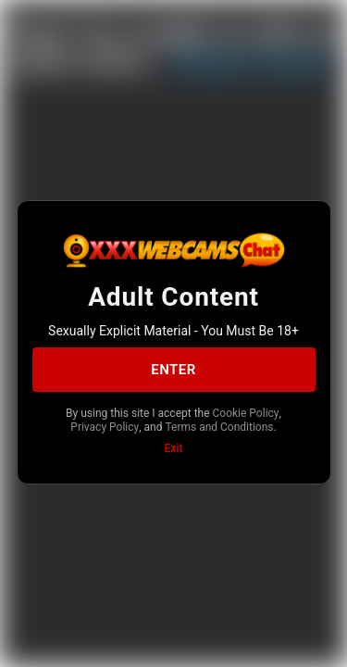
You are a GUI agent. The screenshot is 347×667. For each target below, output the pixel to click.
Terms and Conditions (219, 427)
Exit (174, 448)
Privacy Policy (104, 427)
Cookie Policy (246, 413)
